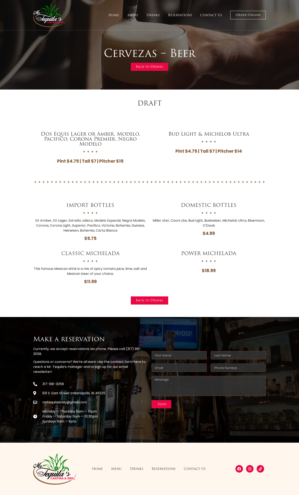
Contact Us (211, 15)
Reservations (180, 15)
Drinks (153, 15)
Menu (132, 15)
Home (113, 15)
